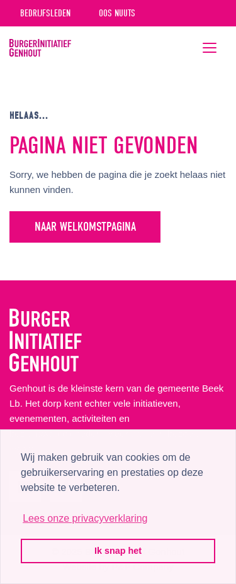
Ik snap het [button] (118, 551)
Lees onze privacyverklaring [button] (85, 518)
